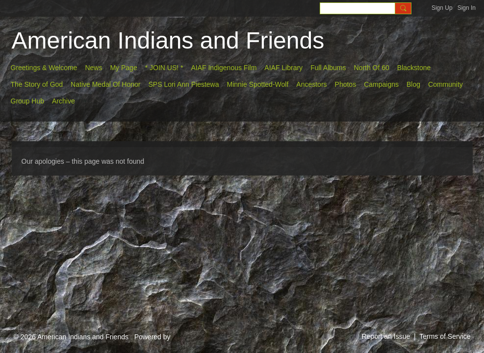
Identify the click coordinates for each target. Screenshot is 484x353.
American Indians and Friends (168, 40)
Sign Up (442, 7)
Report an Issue (385, 336)
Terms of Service (444, 336)
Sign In (467, 7)
